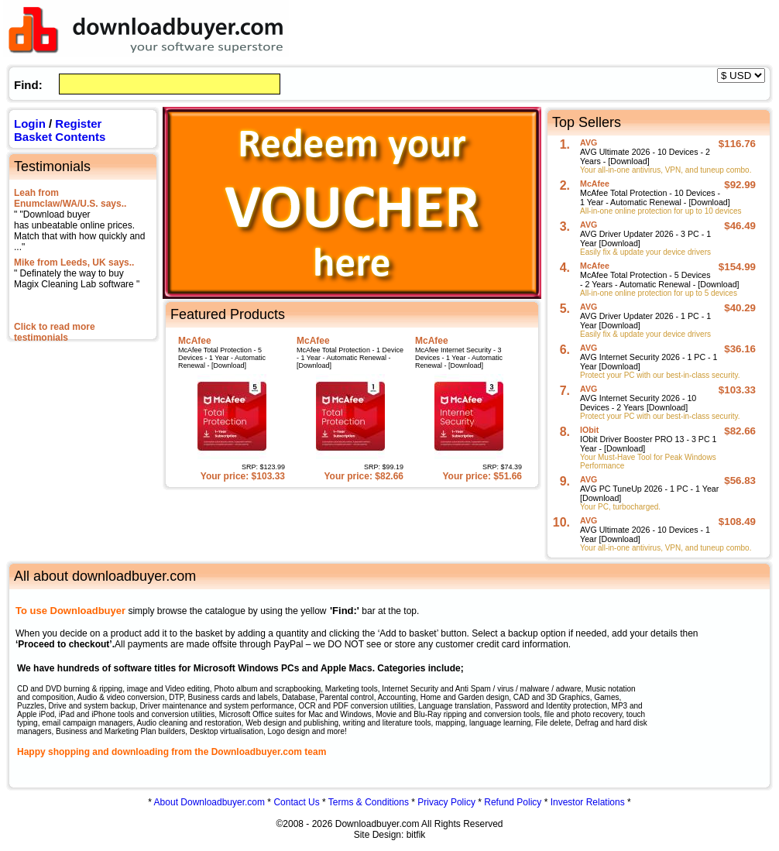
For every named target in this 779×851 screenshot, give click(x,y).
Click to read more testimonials (54, 332)
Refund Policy (512, 802)
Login (30, 123)
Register (78, 123)
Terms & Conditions (368, 802)
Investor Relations (588, 802)
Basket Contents (59, 136)
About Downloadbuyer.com (209, 802)
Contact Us (296, 802)
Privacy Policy (446, 802)
